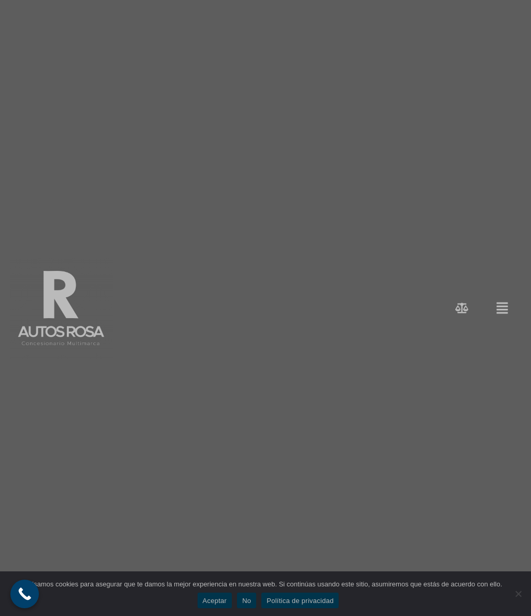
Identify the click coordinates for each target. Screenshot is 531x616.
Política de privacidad (300, 601)
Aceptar (215, 601)
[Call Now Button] (24, 594)
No (246, 601)
